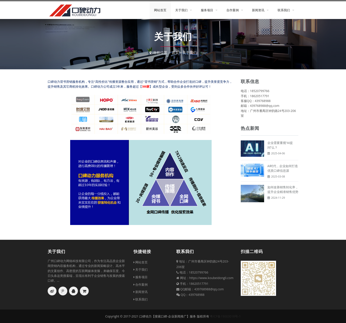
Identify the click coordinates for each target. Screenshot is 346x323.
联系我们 (284, 10)
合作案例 (232, 10)
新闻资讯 (258, 10)
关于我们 (181, 10)
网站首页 (160, 10)
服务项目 (207, 10)
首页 (175, 52)
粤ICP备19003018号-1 (225, 316)
